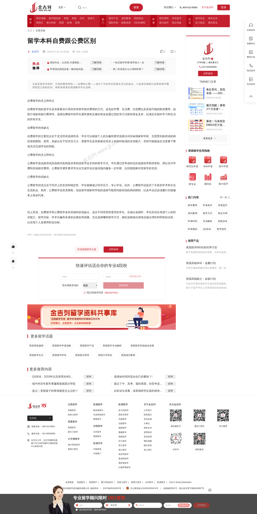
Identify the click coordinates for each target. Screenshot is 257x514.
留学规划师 (55, 18)
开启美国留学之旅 (86, 249)
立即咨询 (113, 249)
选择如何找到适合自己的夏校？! (133, 376)
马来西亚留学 (99, 414)
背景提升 (222, 205)
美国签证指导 (82, 355)
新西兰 (39, 22)
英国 (66, 18)
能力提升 (164, 22)
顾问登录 (148, 445)
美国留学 (72, 410)
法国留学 (122, 423)
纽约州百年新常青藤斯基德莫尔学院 (53, 383)
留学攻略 (41, 18)
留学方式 (207, 213)
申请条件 (207, 205)
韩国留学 (97, 436)
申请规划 (192, 229)
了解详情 (96, 62)
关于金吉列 (207, 7)
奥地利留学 (123, 458)
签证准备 (176, 22)
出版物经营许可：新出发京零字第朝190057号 (183, 488)
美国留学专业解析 (112, 345)
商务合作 (148, 428)
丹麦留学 (122, 419)
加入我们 (148, 450)
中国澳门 (97, 453)
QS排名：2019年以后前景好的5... (52, 376)
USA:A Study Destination (180, 482)
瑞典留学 (122, 436)
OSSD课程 (139, 22)
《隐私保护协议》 (111, 293)
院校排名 (138, 18)
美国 (74, 18)
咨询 (88, 376)
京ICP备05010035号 (112, 488)
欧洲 (69, 22)
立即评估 (123, 285)
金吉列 (33, 51)
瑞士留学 (122, 450)
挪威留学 (122, 432)
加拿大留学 (73, 414)
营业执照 (148, 436)
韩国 (61, 22)
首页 (29, 30)
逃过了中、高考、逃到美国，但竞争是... (138, 383)
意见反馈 (148, 419)
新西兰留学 (73, 449)
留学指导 (221, 229)
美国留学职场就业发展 (142, 345)
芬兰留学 (122, 441)
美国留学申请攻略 (61, 345)
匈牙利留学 (123, 454)
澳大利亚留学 (74, 445)
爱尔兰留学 (73, 432)
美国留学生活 (36, 355)
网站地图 (148, 441)
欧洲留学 (161, 482)
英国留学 (72, 427)
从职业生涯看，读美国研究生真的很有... (138, 390)
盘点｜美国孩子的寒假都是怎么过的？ (55, 390)
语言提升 (176, 18)
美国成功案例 (128, 355)
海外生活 (213, 18)
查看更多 (210, 138)
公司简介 (148, 410)
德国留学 (122, 428)
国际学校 (113, 22)
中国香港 (97, 449)
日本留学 (97, 432)
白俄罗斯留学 (124, 467)
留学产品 (113, 18)
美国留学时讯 (59, 355)
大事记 (147, 423)
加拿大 (91, 18)
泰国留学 (97, 419)
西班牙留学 (123, 414)
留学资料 (164, 18)
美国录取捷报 (36, 345)
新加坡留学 (98, 410)
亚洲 (77, 22)
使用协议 (148, 432)
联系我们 (148, 414)
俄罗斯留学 (123, 463)
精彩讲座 (126, 22)
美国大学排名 (105, 355)
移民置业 (213, 22)
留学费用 (192, 205)
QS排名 (207, 229)
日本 (82, 18)
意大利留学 (123, 410)
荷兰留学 (122, 445)
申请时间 (192, 221)
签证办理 (222, 213)
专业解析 (207, 221)
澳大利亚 (51, 22)
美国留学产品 (87, 345)
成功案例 (126, 18)
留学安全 (200, 18)
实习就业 (200, 22)
